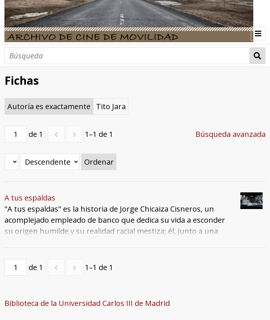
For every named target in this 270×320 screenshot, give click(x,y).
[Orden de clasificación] (49, 162)
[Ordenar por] (11, 162)
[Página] (15, 134)
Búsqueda (258, 55)
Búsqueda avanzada (230, 134)
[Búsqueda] (126, 55)
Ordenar (99, 162)
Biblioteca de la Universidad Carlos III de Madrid (87, 303)
